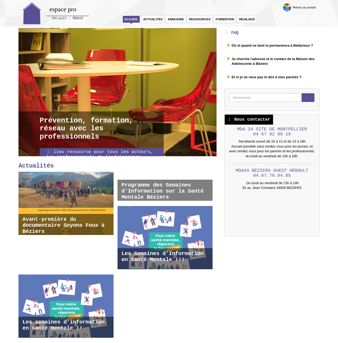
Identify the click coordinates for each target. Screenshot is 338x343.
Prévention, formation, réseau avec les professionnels (86, 128)
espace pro (62, 9)
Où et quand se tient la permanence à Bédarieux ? (272, 45)
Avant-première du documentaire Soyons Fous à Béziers (63, 225)
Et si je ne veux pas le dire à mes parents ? (266, 77)
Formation (225, 19)
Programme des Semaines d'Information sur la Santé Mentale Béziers (162, 191)
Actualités (153, 19)
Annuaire (176, 19)
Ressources (200, 19)
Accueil (131, 19)
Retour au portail (304, 7)
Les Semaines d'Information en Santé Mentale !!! (162, 257)
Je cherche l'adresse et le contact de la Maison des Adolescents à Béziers (273, 61)
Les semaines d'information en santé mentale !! (63, 325)
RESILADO (247, 19)
